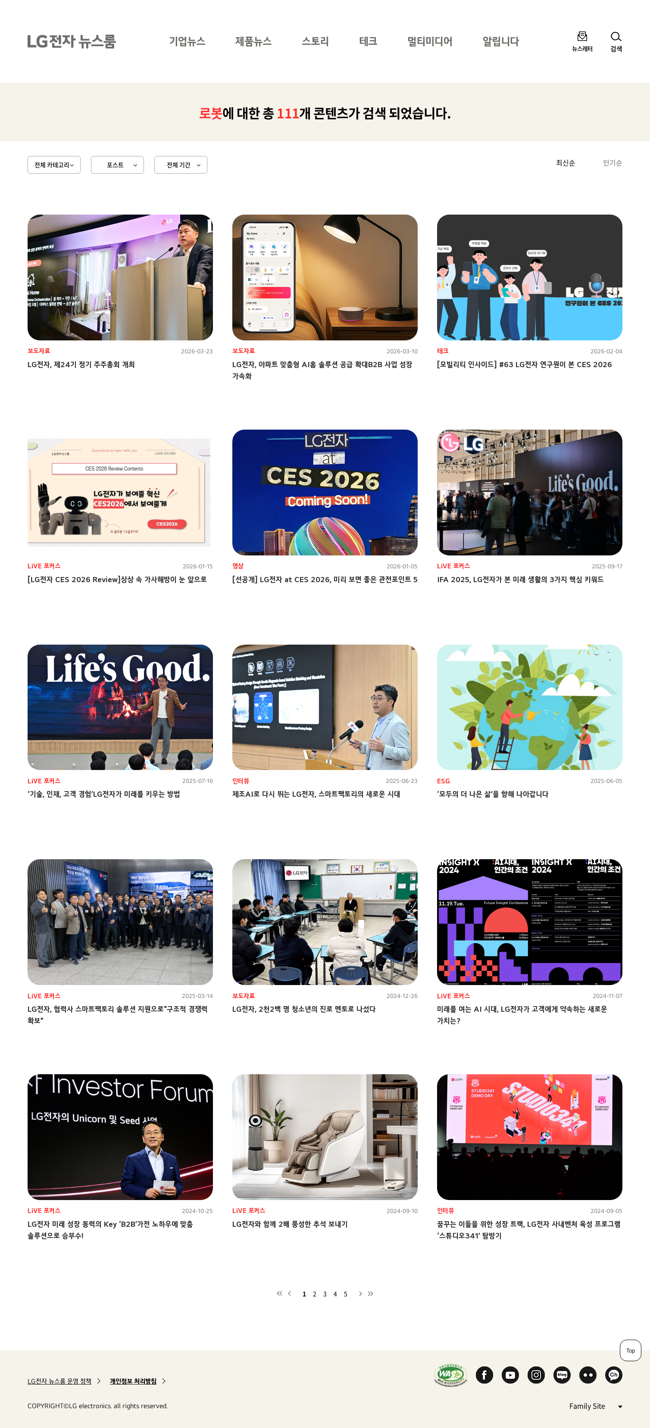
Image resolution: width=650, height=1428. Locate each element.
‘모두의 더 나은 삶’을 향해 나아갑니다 (493, 793)
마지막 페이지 (370, 1293)
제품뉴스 (253, 41)
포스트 (115, 164)
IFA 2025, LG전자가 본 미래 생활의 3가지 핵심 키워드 (520, 579)
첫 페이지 (279, 1293)
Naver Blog (562, 1375)
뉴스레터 (582, 48)
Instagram (536, 1375)
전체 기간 (179, 164)
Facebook (484, 1375)
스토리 (315, 41)
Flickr (588, 1375)
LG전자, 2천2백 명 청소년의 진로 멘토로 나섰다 (304, 1008)
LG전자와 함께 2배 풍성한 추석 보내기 (290, 1223)
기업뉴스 (187, 41)
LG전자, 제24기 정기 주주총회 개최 (81, 364)
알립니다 (501, 41)
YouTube (510, 1375)
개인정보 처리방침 (133, 1381)
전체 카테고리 (51, 164)
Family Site (595, 1405)
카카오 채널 (613, 1375)
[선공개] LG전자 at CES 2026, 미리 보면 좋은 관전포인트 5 (325, 579)
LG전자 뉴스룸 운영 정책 (59, 1381)
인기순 (612, 162)
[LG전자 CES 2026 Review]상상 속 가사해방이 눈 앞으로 (117, 579)
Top (630, 1350)
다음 (360, 1293)
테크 (368, 41)
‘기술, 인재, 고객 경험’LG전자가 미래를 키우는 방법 (104, 793)
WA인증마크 (450, 1375)
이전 (289, 1293)
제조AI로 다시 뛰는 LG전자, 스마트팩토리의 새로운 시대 (316, 793)
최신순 (565, 162)
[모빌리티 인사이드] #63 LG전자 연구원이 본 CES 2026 (524, 364)
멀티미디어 (430, 41)
